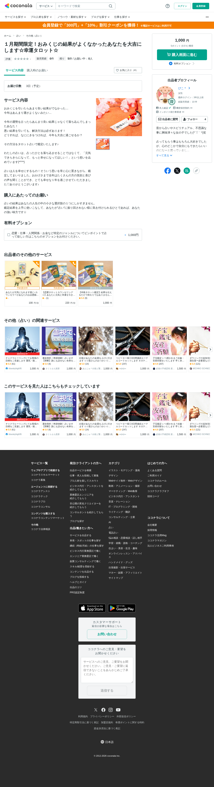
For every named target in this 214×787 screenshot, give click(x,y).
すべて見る (164, 155)
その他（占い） (34, 35)
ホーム (7, 35)
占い (18, 35)
